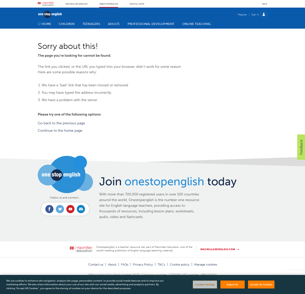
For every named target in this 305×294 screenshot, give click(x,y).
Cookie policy (179, 264)
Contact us (95, 264)
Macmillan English (77, 4)
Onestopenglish (108, 4)
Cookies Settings (205, 287)
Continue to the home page (60, 130)
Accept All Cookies (261, 287)
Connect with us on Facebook (49, 209)
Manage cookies (205, 264)
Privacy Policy (143, 264)
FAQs (124, 264)
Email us (81, 209)
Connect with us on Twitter (60, 209)
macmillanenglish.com (217, 249)
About (112, 264)
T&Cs (161, 264)
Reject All (232, 287)
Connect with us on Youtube (70, 209)
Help (264, 4)
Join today (168, 181)
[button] (301, 147)
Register (242, 14)
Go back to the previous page (61, 123)
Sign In (255, 14)
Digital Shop (137, 4)
